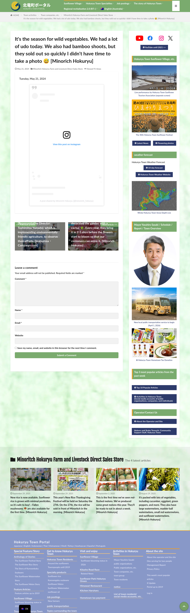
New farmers (54, 601)
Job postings (123, 3)
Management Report (156, 565)
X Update (151, 583)
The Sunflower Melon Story (27, 584)
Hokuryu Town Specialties (99, 3)
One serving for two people (159, 561)
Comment (20, 279)
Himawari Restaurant (91, 585)
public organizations (123, 563)
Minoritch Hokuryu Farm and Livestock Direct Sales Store (88, 15)
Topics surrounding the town (62, 610)
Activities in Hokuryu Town (125, 552)
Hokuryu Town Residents (60, 559)
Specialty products (56, 572)
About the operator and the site (161, 557)
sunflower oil (54, 592)
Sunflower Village (72, 3)
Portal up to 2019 (155, 587)
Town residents (121, 579)
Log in (149, 593)
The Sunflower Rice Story (26, 564)
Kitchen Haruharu (89, 590)
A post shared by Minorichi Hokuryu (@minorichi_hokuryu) (66, 201)
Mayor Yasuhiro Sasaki (124, 560)
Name (18, 310)
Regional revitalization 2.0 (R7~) (80, 8)
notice (117, 586)
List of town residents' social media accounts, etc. (128, 595)
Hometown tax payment (92, 597)
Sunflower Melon (55, 584)
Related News (87, 573)
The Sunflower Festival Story (28, 560)
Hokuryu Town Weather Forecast (148, 162)
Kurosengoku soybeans (58, 580)
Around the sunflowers (58, 563)
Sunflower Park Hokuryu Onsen (93, 579)
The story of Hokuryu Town (148, 3)
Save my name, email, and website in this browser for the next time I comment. (57, 348)
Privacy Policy (153, 569)
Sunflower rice (54, 576)
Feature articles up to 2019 (27, 593)
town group (119, 575)
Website (19, 335)
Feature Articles (22, 589)
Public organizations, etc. (125, 567)
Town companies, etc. (50, 15)
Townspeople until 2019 (59, 567)
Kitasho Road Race (90, 569)
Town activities (30, 15)
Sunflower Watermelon (58, 588)
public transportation (58, 606)
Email (18, 323)
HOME (16, 15)
